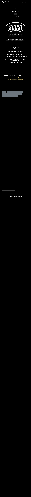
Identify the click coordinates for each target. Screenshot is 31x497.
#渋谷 (8, 91)
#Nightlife (16, 96)
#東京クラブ (20, 91)
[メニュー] (29, 2)
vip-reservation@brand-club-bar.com (15, 79)
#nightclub (11, 96)
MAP (25, 2)
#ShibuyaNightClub (5, 96)
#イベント (4, 91)
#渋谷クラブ (15, 91)
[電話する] (23, 1)
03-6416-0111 (15, 78)
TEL (22, 2)
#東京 (11, 91)
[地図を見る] (26, 1)
